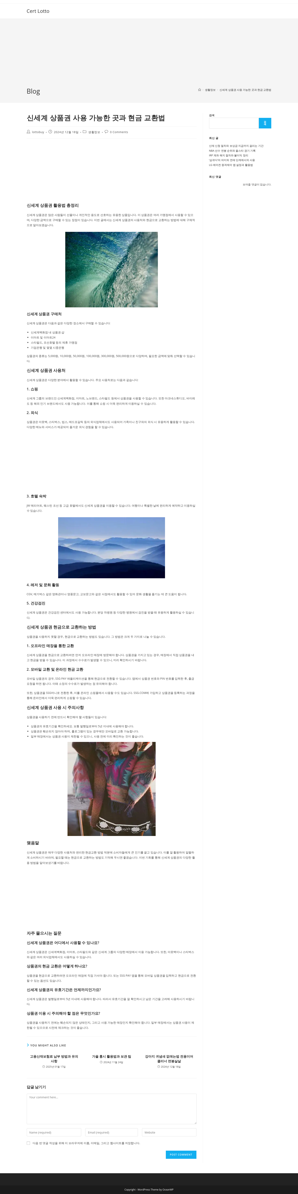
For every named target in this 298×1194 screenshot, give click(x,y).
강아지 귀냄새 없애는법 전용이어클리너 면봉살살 (169, 1058)
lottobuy (38, 132)
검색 (211, 115)
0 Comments (119, 132)
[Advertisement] (149, 56)
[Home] (199, 90)
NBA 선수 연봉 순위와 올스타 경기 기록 (232, 150)
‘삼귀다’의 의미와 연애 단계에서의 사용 (232, 160)
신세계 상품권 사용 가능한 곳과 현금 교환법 (245, 90)
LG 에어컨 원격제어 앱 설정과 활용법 (231, 165)
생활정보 (94, 132)
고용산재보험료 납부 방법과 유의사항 (54, 1058)
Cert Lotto (38, 11)
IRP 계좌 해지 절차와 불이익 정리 (228, 155)
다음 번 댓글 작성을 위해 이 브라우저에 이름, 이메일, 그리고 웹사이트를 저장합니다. (86, 1143)
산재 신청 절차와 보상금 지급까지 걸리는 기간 (236, 146)
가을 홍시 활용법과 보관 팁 (111, 1056)
